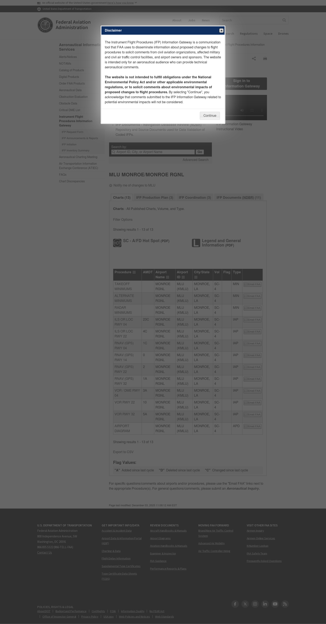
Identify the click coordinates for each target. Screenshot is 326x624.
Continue (209, 115)
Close (221, 31)
